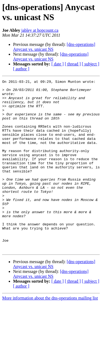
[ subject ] (90, 64)
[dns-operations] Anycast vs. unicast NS (50, 56)
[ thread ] (73, 64)
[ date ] (57, 64)
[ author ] (21, 69)
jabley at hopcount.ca (39, 30)
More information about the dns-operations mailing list (50, 332)
